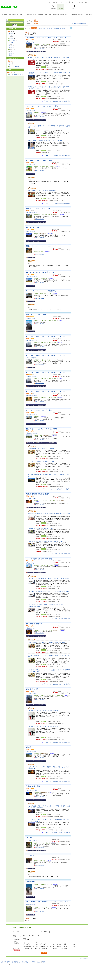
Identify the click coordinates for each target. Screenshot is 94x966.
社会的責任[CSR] (26, 962)
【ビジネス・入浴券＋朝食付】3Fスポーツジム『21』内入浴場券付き (48, 578)
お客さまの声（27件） (31, 414)
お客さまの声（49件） (31, 395)
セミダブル (34, 948)
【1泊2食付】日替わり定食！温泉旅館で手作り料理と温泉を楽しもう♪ (47, 541)
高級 (10, 63)
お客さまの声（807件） (32, 110)
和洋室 (65, 948)
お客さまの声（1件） (31, 164)
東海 (10, 46)
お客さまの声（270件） (32, 751)
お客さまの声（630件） (32, 693)
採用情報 (34, 962)
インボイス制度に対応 (15, 74)
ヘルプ (49, 2)
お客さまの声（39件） (31, 840)
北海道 (11, 33)
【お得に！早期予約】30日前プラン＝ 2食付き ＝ (42, 448)
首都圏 (11, 38)
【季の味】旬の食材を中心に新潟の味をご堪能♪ (41, 528)
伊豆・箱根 (12, 40)
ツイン (46, 948)
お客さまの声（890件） (32, 563)
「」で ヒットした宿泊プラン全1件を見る (57, 203)
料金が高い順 (48, 28)
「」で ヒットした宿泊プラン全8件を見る (57, 101)
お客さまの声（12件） (31, 376)
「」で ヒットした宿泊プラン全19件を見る (56, 489)
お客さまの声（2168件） (32, 790)
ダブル (41, 948)
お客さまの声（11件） (31, 340)
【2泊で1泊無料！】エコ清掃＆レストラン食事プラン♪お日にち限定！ (47, 642)
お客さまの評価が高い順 (59, 28)
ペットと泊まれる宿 (14, 66)
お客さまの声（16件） (31, 276)
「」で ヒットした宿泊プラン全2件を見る (57, 155)
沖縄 (10, 55)
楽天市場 (81, 2)
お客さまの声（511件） (32, 42)
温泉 (10, 64)
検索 (44, 953)
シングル (27, 948)
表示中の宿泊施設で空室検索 (79, 23)
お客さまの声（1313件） (32, 433)
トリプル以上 (53, 948)
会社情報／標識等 (5, 962)
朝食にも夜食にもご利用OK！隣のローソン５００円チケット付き (46, 140)
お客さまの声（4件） (31, 231)
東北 (10, 35)
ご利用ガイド (56, 2)
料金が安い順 (41, 28)
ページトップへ (84, 958)
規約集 (39, 962)
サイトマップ (64, 2)
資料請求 (44, 962)
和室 (60, 948)
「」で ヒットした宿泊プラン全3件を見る (57, 619)
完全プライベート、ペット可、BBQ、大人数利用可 (42, 190)
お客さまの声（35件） (31, 212)
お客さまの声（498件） (32, 628)
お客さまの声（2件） (31, 318)
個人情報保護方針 (16, 962)
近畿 (10, 47)
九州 (10, 53)
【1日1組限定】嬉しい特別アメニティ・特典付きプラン (43, 710)
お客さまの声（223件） (32, 498)
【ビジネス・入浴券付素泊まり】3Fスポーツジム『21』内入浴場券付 (48, 591)
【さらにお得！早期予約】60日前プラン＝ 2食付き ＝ (43, 462)
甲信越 (11, 42)
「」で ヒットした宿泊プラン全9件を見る (57, 554)
